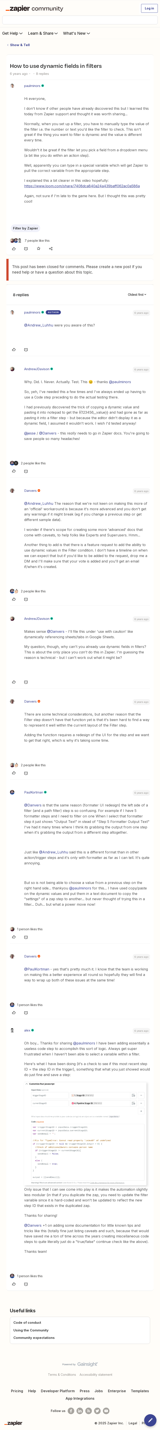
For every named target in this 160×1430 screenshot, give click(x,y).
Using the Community (31, 1330)
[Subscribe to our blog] (88, 1411)
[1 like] (26, 929)
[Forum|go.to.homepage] (35, 8)
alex (27, 1030)
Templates (140, 1391)
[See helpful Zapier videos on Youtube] (106, 1411)
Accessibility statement (96, 1374)
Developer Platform (58, 1391)
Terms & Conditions (62, 1374)
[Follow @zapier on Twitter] (97, 1411)
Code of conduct (27, 1322)
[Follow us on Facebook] (71, 1411)
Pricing (17, 1391)
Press (85, 1391)
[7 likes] (30, 240)
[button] (149, 8)
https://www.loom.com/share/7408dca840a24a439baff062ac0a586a (82, 186)
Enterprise (117, 1391)
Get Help (13, 33)
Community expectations (34, 1338)
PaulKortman (33, 792)
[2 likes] (28, 463)
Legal (133, 1423)
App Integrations (80, 1398)
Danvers (30, 491)
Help (32, 1391)
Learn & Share (43, 33)
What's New (77, 33)
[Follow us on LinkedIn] (79, 1411)
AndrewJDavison (36, 369)
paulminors (32, 86)
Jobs (99, 1391)
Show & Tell (20, 45)
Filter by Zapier (25, 228)
